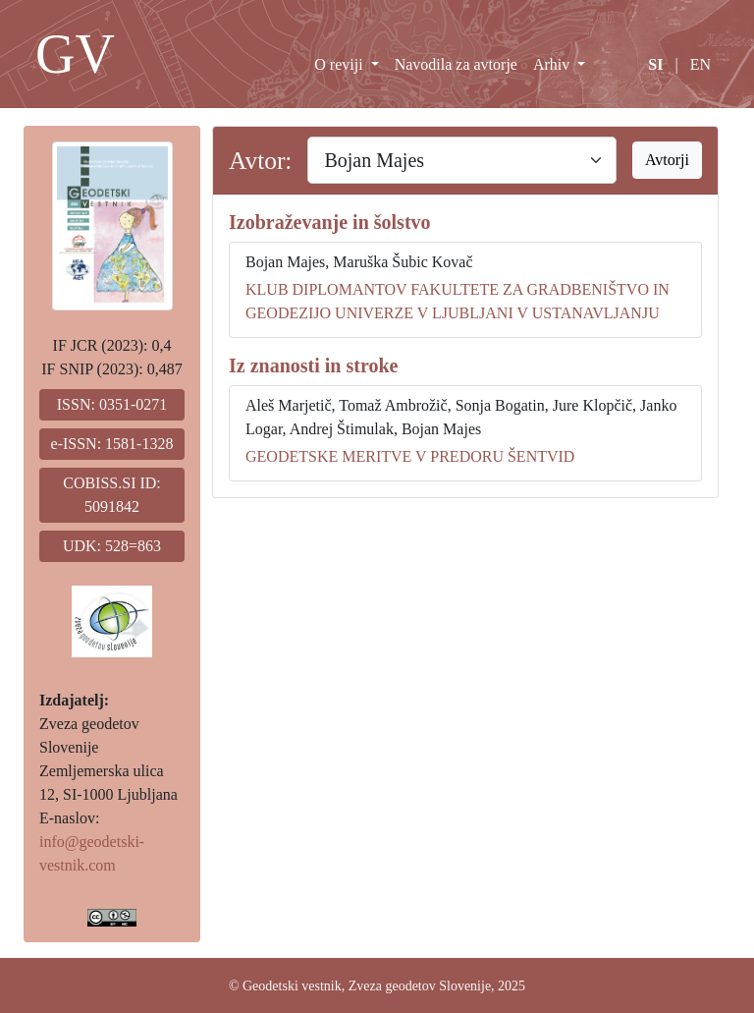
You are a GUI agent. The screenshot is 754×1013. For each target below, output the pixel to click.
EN (700, 64)
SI (655, 64)
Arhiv (553, 64)
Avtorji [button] (667, 159)
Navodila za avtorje (456, 64)
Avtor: (260, 160)
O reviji (340, 64)
